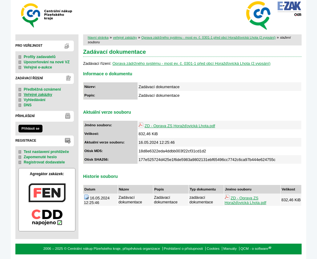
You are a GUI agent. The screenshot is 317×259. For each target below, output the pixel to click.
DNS (28, 105)
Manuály (230, 248)
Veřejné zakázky (38, 94)
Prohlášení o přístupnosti (183, 248)
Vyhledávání (35, 100)
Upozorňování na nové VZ (47, 62)
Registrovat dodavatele (44, 162)
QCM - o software (254, 248)
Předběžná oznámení (42, 89)
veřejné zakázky (125, 37)
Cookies (213, 248)
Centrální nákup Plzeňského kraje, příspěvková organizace (47, 15)
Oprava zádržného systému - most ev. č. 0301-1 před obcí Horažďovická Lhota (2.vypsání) (208, 37)
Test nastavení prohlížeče (46, 152)
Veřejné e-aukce (38, 67)
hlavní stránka (98, 37)
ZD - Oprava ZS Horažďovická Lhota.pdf (180, 126)
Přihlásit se (30, 128)
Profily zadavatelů (39, 57)
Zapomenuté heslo (40, 157)
